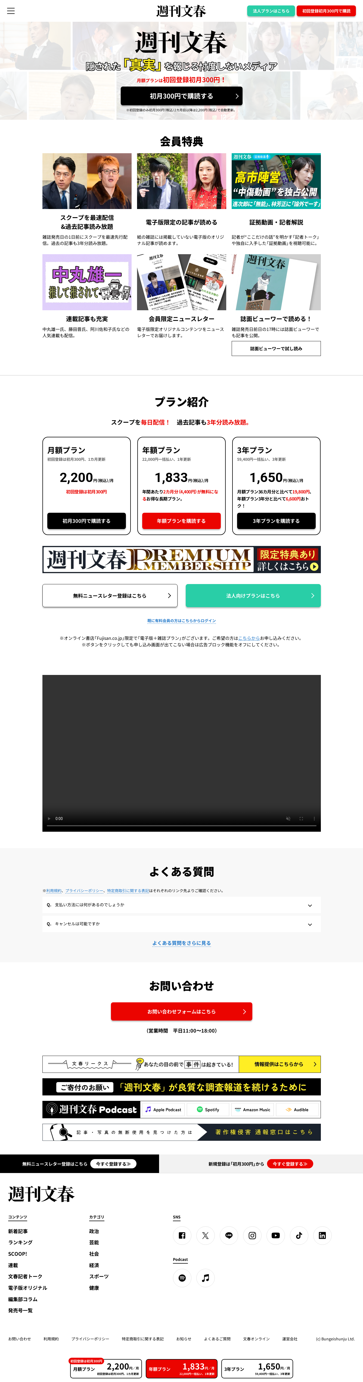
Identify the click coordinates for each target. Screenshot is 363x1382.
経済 (94, 1265)
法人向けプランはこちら (253, 595)
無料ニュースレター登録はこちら (110, 595)
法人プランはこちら (271, 11)
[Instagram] (252, 1235)
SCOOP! (17, 1253)
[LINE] (229, 1235)
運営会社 (289, 1339)
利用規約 (53, 890)
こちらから (249, 638)
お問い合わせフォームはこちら (181, 1011)
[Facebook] (182, 1235)
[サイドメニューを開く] (11, 11)
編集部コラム (23, 1299)
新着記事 (18, 1231)
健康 (94, 1287)
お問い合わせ (19, 1339)
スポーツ (99, 1276)
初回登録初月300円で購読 (326, 11)
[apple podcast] (205, 1278)
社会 (94, 1253)
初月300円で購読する (181, 96)
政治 (94, 1231)
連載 (13, 1265)
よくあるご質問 (217, 1339)
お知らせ (183, 1339)
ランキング (20, 1242)
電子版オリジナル (27, 1287)
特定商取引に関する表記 (128, 890)
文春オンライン (256, 1339)
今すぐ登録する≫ (113, 1163)
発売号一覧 (20, 1310)
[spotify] (182, 1278)
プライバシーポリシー (84, 890)
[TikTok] (299, 1235)
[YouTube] (275, 1235)
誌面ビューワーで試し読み (276, 348)
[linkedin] (322, 1235)
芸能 (94, 1242)
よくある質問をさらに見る (181, 943)
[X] (205, 1235)
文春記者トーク (25, 1276)
